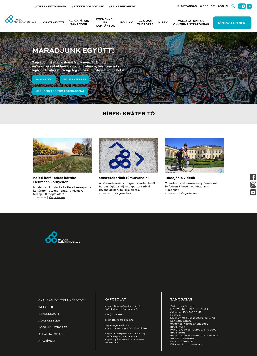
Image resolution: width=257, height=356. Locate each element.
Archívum (46, 341)
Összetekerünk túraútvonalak (124, 178)
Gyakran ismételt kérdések (62, 300)
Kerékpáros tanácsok (79, 23)
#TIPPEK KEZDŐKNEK (50, 6)
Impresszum (48, 314)
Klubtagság (187, 6)
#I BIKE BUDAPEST (122, 6)
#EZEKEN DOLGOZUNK (87, 6)
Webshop (207, 6)
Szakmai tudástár (145, 23)
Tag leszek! (44, 79)
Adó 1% (223, 6)
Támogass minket (232, 23)
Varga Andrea (57, 197)
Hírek (163, 22)
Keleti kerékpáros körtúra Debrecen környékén (54, 180)
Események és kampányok (105, 22)
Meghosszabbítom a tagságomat (60, 91)
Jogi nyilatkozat (52, 327)
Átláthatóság (50, 334)
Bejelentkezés (74, 79)
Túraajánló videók (180, 178)
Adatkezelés (49, 320)
